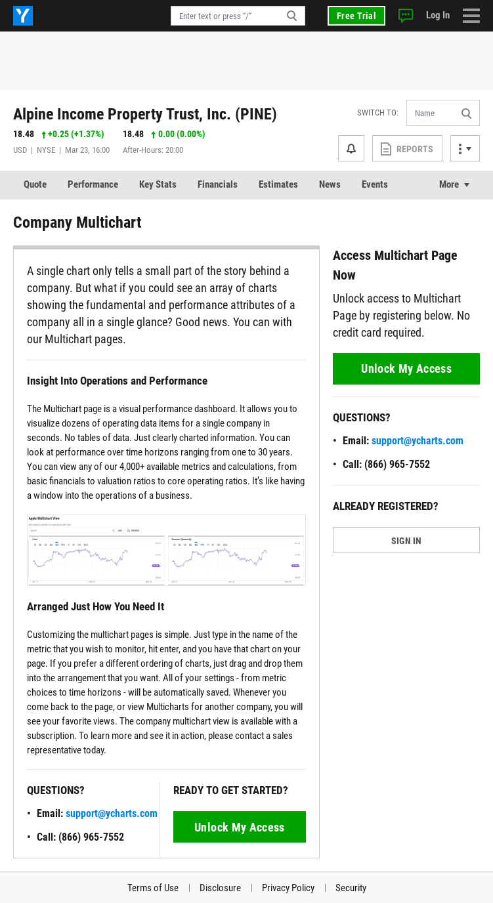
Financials (218, 184)
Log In (438, 15)
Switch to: (377, 112)
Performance (93, 184)
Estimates (278, 184)
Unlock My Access (239, 827)
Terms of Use (153, 888)
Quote (35, 184)
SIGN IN (406, 541)
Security (350, 888)
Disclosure (220, 888)
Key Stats (158, 184)
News (330, 184)
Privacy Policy (288, 888)
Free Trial (356, 15)
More (449, 184)
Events (375, 184)
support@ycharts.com (112, 813)
